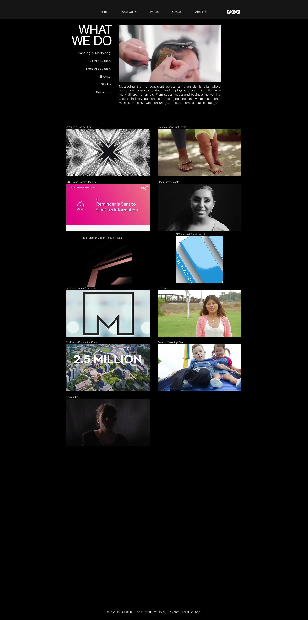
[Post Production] (90, 69)
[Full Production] (90, 61)
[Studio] (90, 84)
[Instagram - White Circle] (233, 12)
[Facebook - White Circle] (229, 12)
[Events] (90, 76)
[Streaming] (90, 92)
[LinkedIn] (238, 12)
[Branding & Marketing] (90, 53)
